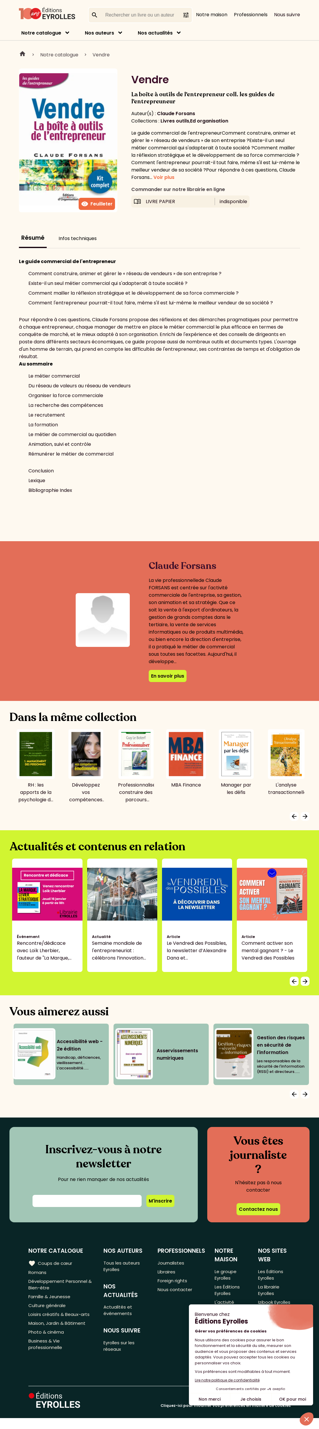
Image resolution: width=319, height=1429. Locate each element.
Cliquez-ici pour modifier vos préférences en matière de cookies (226, 1416)
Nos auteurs (99, 33)
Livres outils (175, 121)
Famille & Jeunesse (50, 1299)
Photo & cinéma (47, 1338)
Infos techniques (78, 238)
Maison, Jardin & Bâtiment (58, 1328)
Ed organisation (209, 121)
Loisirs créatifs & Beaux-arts (60, 1319)
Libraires (167, 1272)
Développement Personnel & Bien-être (59, 1286)
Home (22, 54)
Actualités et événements (119, 1313)
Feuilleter (97, 204)
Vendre (101, 54)
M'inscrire (160, 1201)
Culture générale (48, 1309)
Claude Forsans (176, 113)
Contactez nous (258, 1209)
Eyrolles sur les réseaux (121, 1350)
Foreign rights (173, 1282)
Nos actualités (155, 33)
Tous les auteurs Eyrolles (123, 1267)
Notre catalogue (41, 33)
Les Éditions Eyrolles (227, 1292)
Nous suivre (287, 14)
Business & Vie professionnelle (46, 1352)
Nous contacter (175, 1292)
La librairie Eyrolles (269, 1292)
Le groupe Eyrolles (225, 1275)
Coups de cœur (51, 1263)
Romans (37, 1272)
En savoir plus (167, 676)
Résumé (32, 238)
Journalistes (171, 1263)
